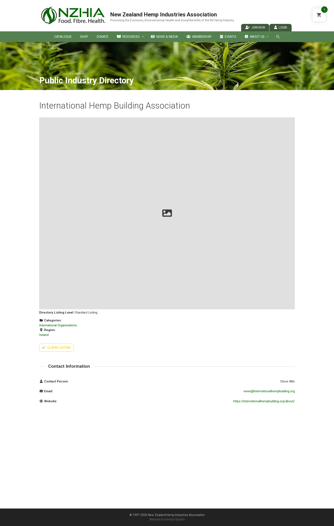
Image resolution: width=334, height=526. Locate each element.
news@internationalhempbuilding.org (269, 391)
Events (228, 37)
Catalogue (63, 37)
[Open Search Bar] (277, 36)
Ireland (44, 335)
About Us (258, 36)
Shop (84, 37)
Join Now (255, 27)
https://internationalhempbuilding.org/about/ (264, 401)
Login (280, 27)
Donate (102, 37)
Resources (132, 36)
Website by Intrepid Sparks (167, 519)
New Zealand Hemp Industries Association (163, 14)
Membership (199, 37)
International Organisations (58, 325)
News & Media (164, 37)
